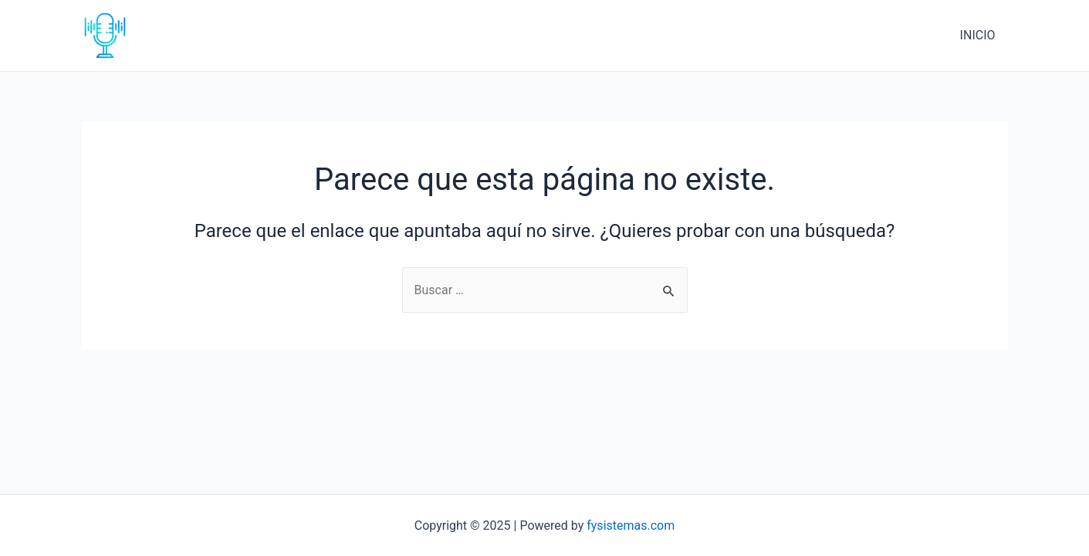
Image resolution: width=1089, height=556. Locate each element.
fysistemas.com (631, 525)
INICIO (978, 35)
